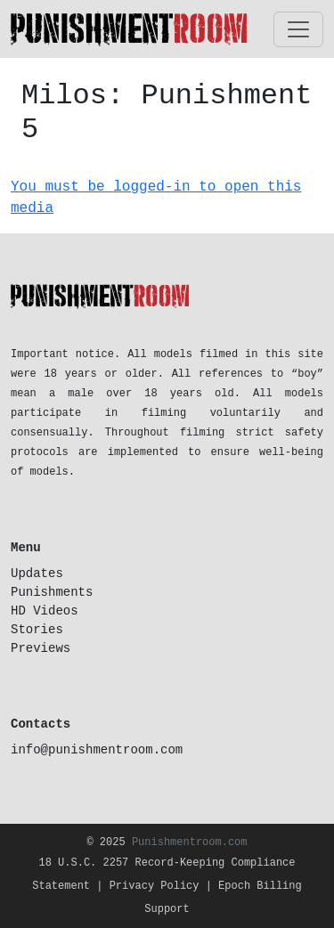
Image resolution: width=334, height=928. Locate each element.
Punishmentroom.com (190, 842)
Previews (40, 648)
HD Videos (44, 611)
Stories (37, 630)
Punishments (52, 592)
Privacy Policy (155, 886)
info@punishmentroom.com (97, 750)
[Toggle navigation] (298, 29)
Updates (37, 573)
